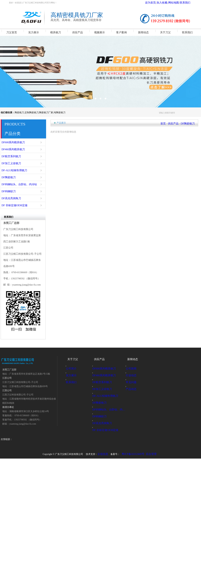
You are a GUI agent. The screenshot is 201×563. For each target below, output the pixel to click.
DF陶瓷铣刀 (12, 177)
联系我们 (186, 2)
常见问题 (132, 382)
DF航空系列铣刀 (14, 156)
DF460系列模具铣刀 (16, 149)
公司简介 (73, 368)
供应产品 (178, 123)
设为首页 (160, 2)
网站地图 (178, 2)
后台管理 (149, 454)
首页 (170, 123)
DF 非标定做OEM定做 (17, 205)
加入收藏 (169, 2)
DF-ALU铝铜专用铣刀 (16, 170)
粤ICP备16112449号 (133, 454)
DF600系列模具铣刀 (16, 142)
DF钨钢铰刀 (12, 191)
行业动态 (132, 375)
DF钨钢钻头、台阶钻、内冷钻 (20, 184)
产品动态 (132, 389)
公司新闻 (132, 368)
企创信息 (105, 454)
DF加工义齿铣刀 (14, 163)
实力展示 (73, 375)
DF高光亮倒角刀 (14, 198)
